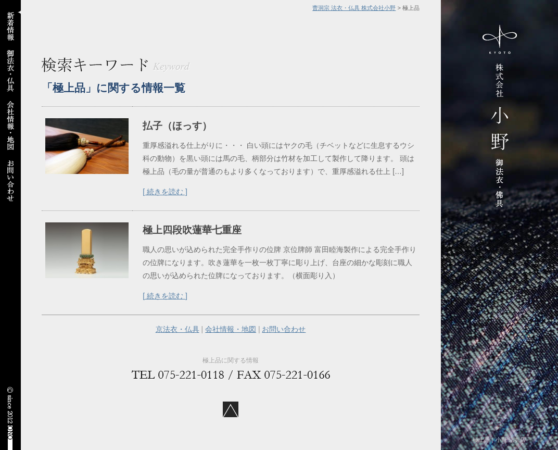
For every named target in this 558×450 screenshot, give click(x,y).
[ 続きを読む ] (165, 192)
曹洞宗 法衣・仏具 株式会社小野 (354, 8)
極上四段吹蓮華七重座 (192, 229)
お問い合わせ (284, 329)
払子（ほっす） (177, 125)
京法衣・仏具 (177, 329)
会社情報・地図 (230, 329)
